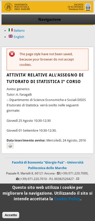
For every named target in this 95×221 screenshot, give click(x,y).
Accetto (11, 216)
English (16, 37)
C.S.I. (70, 184)
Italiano (16, 30)
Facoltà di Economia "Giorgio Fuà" (38, 162)
